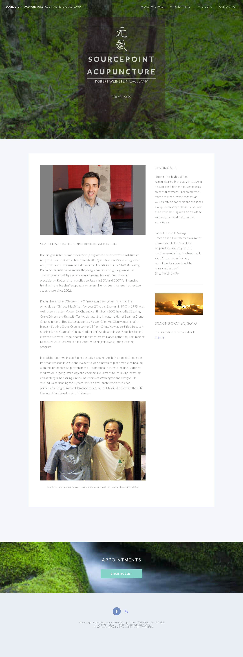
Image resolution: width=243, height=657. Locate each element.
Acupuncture (153, 6)
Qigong (207, 6)
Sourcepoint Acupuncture (43, 6)
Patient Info (182, 6)
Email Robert (121, 573)
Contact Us (227, 6)
